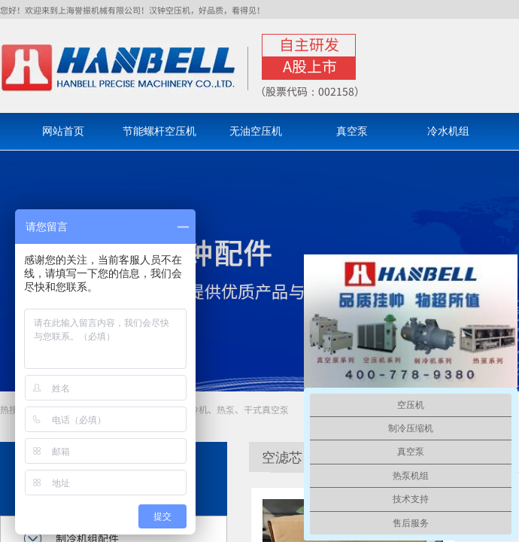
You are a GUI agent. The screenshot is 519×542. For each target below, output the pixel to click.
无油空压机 (255, 131)
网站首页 (63, 131)
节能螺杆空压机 (159, 131)
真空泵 (352, 131)
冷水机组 (448, 131)
